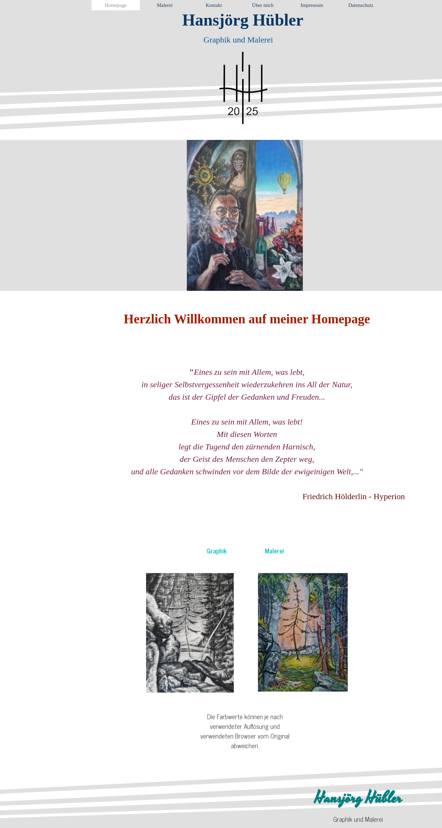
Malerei (274, 550)
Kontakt (213, 5)
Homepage (115, 5)
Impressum (311, 5)
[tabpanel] (247, 406)
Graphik (216, 550)
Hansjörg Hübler (243, 20)
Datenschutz (360, 5)
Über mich (262, 5)
